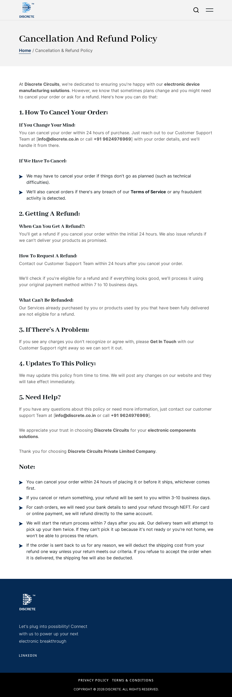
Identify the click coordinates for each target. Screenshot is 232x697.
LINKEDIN (28, 655)
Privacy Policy (93, 680)
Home (25, 50)
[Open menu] (209, 10)
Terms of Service (148, 191)
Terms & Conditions (133, 680)
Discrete (113, 689)
